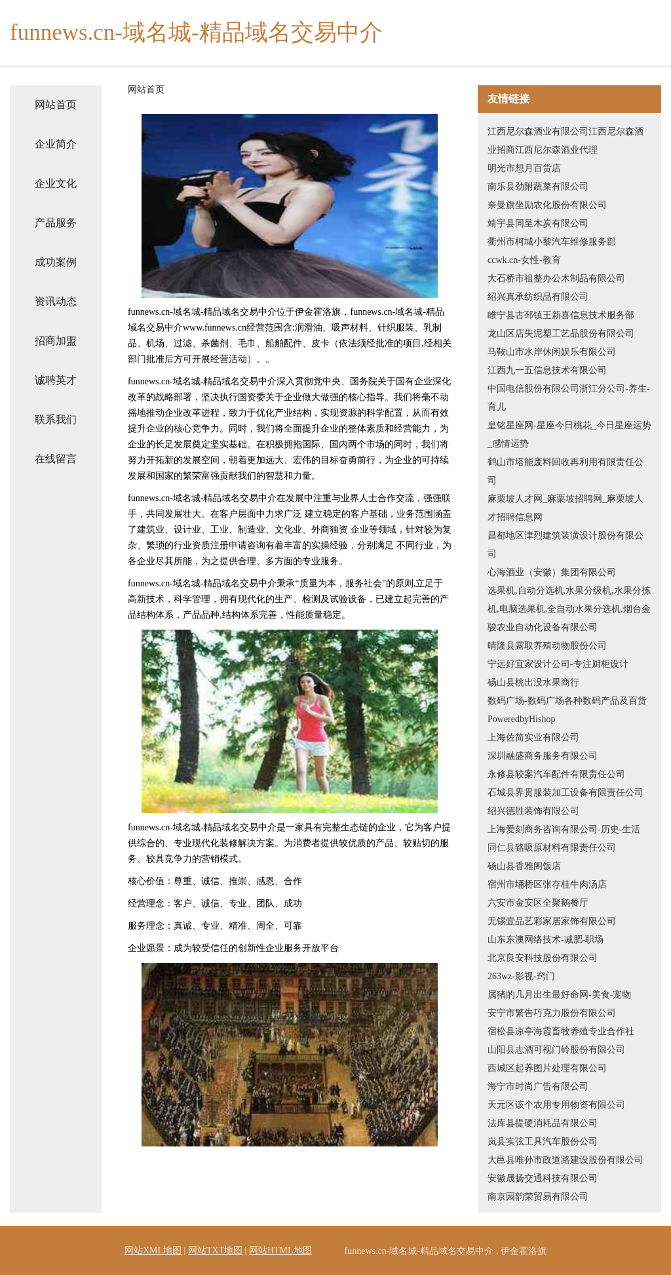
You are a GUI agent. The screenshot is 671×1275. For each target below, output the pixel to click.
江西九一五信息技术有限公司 (547, 370)
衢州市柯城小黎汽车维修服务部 (552, 242)
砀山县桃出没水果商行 (533, 682)
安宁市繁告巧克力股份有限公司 (552, 1013)
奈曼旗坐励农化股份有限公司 (547, 205)
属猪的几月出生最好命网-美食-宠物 (559, 995)
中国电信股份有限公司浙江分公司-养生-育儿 (568, 398)
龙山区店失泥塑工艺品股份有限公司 (561, 333)
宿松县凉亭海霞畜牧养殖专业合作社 (561, 1031)
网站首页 (56, 104)
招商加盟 (56, 340)
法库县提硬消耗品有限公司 (543, 1123)
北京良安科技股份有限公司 (543, 958)
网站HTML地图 (280, 1250)
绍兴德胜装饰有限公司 (533, 811)
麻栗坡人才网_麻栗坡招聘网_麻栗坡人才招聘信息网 (565, 508)
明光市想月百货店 (524, 168)
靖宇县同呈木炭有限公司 (538, 223)
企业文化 (56, 183)
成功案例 (56, 262)
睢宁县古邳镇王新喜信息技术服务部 (561, 315)
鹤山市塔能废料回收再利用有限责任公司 (565, 471)
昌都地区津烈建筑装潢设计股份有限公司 (565, 545)
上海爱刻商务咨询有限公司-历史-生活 (564, 829)
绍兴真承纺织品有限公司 (538, 297)
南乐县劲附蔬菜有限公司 (538, 187)
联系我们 (56, 419)
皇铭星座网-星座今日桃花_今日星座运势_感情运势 (569, 434)
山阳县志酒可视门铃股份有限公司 (556, 1050)
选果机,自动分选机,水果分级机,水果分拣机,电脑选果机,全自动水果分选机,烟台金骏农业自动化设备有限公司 (569, 609)
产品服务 (56, 222)
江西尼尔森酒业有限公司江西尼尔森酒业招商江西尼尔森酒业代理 (565, 141)
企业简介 (56, 144)
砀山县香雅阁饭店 (524, 866)
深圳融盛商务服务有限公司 (543, 756)
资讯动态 (56, 301)
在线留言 (56, 458)
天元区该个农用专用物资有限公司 (556, 1105)
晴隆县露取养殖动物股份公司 (547, 646)
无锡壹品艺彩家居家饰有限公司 (552, 921)
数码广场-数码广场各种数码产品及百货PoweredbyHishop (567, 710)
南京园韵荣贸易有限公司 (538, 1197)
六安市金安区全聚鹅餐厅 (538, 903)
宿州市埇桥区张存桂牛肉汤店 (547, 884)
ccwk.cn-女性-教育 (524, 260)
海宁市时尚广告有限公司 (538, 1086)
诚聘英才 (56, 380)
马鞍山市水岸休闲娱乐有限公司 (552, 352)
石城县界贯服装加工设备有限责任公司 (565, 793)
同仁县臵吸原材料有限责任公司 (552, 848)
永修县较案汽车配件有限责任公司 (556, 774)
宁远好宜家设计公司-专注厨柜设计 (558, 664)
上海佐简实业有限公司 (533, 737)
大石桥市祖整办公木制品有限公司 (556, 278)
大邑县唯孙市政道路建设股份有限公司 (565, 1160)
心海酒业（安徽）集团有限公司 (552, 572)
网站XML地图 (153, 1250)
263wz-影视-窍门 (521, 976)
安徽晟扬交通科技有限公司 (543, 1178)
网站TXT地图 (215, 1250)
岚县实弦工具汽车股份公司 (543, 1141)
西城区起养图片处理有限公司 (547, 1068)
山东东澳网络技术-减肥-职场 (546, 939)
